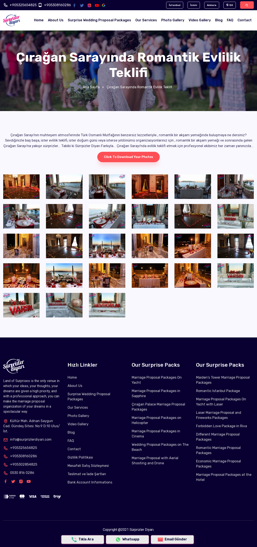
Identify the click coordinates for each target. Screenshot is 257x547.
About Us (56, 20)
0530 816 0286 (18, 473)
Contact (245, 20)
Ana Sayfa (91, 87)
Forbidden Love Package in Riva (221, 426)
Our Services (146, 20)
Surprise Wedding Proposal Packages (99, 20)
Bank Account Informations (90, 482)
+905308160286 (57, 5)
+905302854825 (20, 464)
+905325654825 (23, 5)
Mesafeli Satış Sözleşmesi (88, 466)
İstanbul (174, 5)
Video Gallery (200, 20)
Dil (229, 5)
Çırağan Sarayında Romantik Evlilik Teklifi (139, 87)
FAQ (230, 20)
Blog (219, 20)
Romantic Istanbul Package (218, 391)
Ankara (211, 5)
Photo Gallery (172, 20)
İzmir (193, 5)
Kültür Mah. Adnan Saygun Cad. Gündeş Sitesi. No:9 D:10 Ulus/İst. (31, 426)
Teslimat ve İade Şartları (87, 474)
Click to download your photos (128, 157)
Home (39, 20)
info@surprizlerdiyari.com (27, 439)
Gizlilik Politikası (80, 457)
